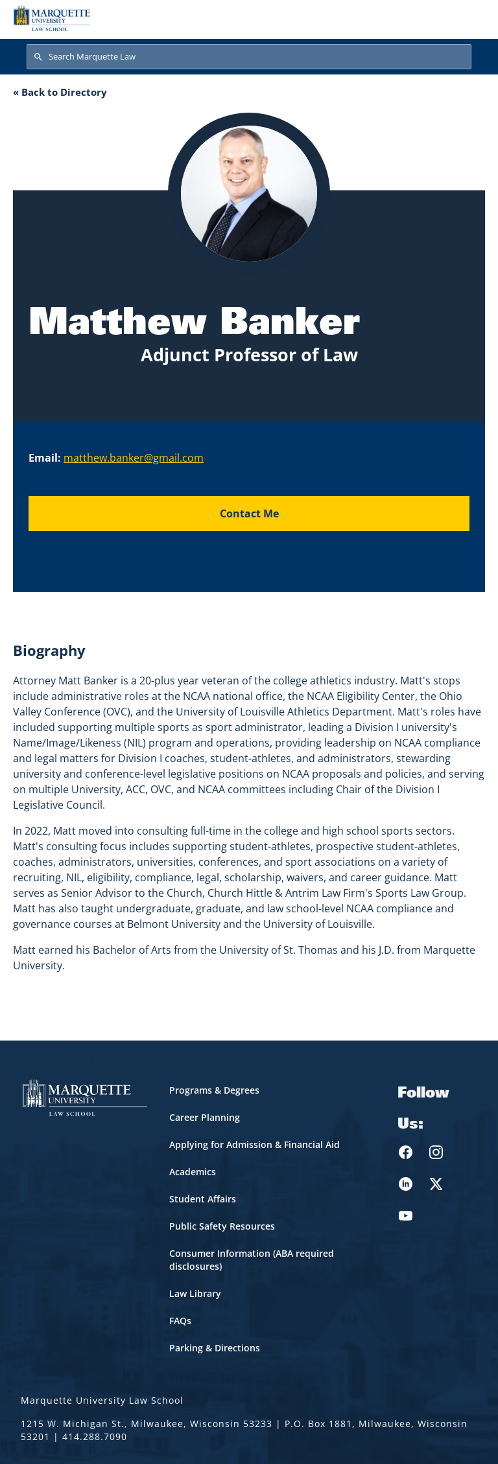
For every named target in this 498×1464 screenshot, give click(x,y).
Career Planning (204, 1117)
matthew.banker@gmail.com (134, 458)
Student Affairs (202, 1199)
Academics (192, 1172)
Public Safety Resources (222, 1226)
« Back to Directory (60, 91)
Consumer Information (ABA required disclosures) (251, 1259)
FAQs (180, 1320)
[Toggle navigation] (471, 18)
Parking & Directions (214, 1348)
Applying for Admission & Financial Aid (254, 1144)
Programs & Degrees (214, 1090)
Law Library (195, 1293)
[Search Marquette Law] (249, 57)
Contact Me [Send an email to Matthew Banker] (249, 513)
